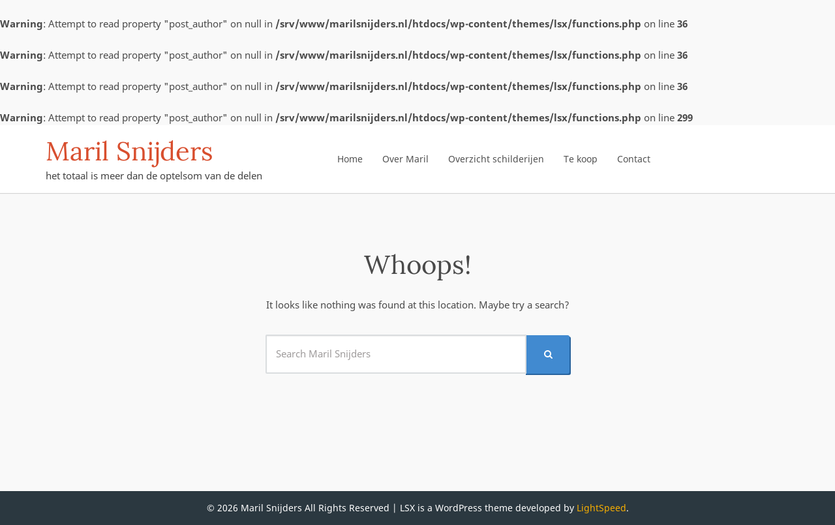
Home (350, 159)
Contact (633, 159)
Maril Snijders (129, 151)
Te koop (581, 159)
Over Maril (405, 159)
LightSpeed (601, 508)
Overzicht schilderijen (496, 159)
